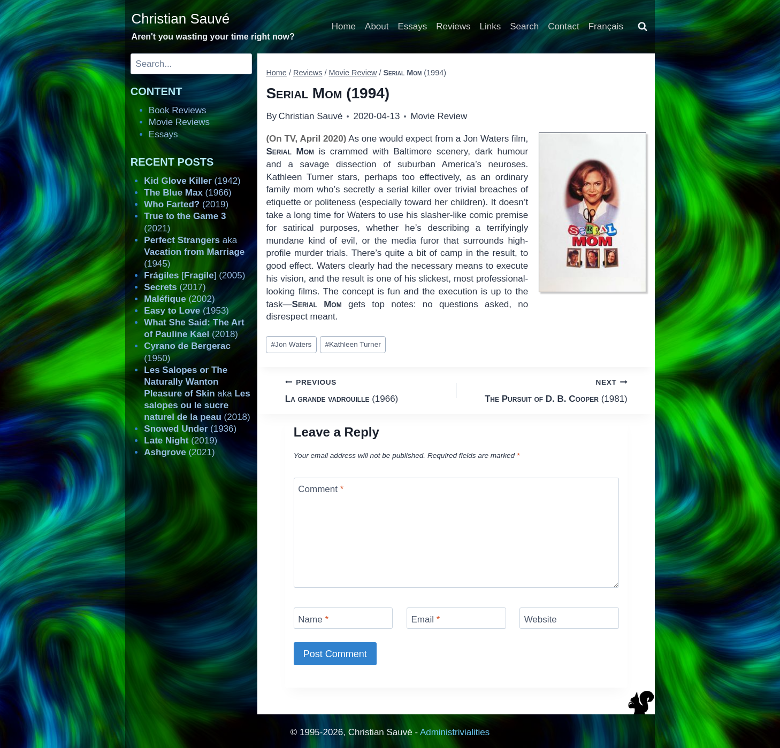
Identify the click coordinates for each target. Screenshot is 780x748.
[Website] (569, 617)
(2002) (179, 299)
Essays (412, 26)
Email (425, 619)
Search (524, 26)
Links (490, 26)
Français (605, 26)
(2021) (179, 452)
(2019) (186, 204)
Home (344, 26)
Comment (320, 489)
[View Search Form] (642, 26)
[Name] (343, 617)
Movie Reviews (179, 122)
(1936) (190, 429)
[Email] (456, 617)
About (376, 26)
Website (540, 619)
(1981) (546, 390)
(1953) (186, 311)
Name (313, 619)
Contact (563, 26)
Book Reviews (178, 110)
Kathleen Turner (352, 344)
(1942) (192, 181)
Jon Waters (291, 344)
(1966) (366, 390)
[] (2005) (194, 275)
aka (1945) (194, 252)
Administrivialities (455, 732)
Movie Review (438, 116)
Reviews (453, 26)
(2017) (174, 287)
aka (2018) (197, 393)
